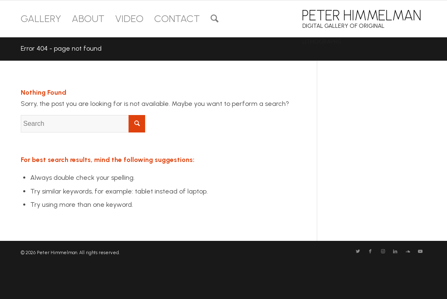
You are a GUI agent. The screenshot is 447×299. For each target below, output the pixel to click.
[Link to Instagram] (383, 251)
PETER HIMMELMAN (361, 15)
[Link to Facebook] (370, 251)
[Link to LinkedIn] (395, 251)
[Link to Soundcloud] (407, 251)
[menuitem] (40, 18)
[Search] (214, 18)
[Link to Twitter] (358, 251)
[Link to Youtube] (420, 251)
